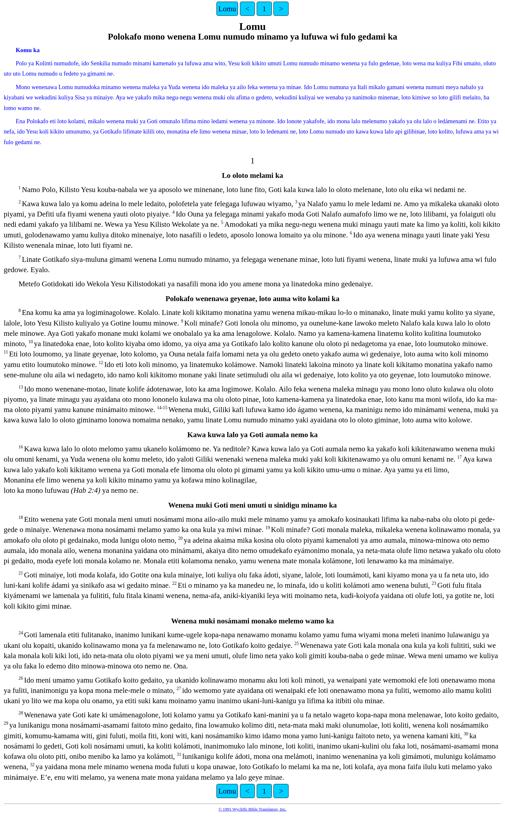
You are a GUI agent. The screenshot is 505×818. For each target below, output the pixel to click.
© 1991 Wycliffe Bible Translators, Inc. (252, 809)
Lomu (227, 9)
